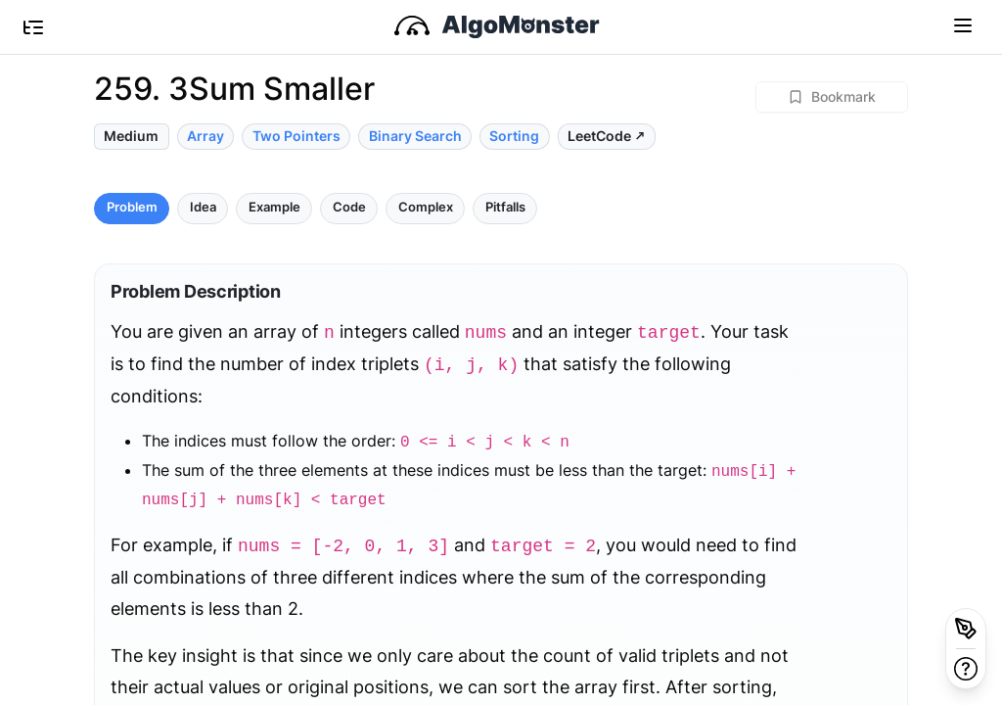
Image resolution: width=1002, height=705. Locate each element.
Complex (425, 207)
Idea (203, 207)
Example (274, 207)
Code (349, 207)
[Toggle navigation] (962, 24)
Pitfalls (505, 207)
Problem (132, 207)
